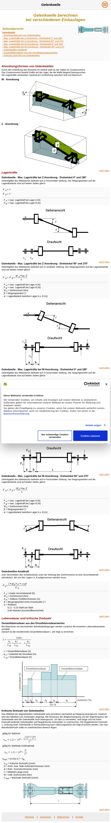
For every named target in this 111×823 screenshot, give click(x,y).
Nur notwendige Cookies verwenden (54, 435)
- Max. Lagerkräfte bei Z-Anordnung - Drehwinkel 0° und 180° (32, 38)
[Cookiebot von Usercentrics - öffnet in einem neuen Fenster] (86, 384)
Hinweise (29, 817)
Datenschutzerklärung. (17, 413)
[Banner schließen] (106, 384)
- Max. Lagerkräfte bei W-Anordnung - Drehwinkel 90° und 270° (33, 47)
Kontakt (79, 817)
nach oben (104, 170)
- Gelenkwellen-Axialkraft (14, 50)
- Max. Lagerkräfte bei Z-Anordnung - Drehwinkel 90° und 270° (33, 41)
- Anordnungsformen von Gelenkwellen (21, 35)
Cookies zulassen (90, 435)
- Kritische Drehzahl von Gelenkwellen (21, 55)
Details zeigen (93, 425)
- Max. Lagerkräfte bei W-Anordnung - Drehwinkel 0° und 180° (32, 44)
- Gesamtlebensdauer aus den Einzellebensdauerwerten (30, 52)
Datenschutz (63, 817)
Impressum (45, 817)
